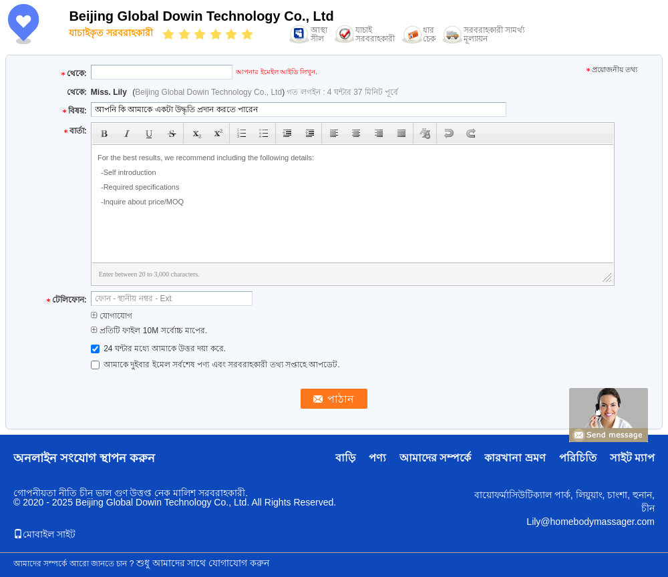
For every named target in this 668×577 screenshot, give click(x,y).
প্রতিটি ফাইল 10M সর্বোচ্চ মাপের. (149, 330)
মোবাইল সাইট (44, 534)
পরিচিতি (578, 457)
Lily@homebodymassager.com (590, 521)
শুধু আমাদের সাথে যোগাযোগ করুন (203, 563)
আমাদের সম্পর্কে (435, 457)
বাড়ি (345, 457)
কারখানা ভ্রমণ (514, 457)
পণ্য (377, 457)
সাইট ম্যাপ (632, 457)
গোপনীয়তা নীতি (45, 493)
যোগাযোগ (111, 316)
